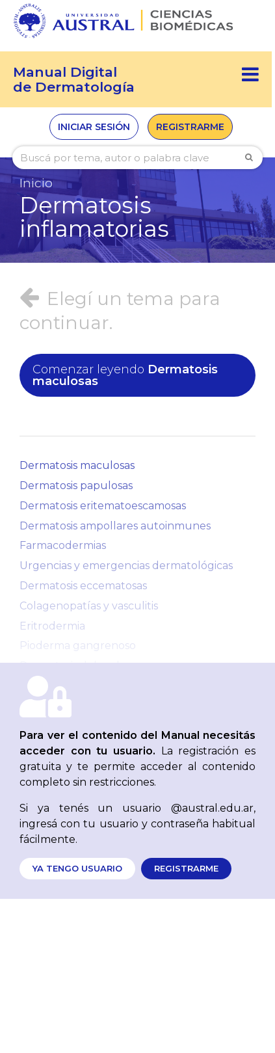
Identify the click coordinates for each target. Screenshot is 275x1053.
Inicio (36, 183)
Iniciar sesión (94, 127)
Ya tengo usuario (77, 868)
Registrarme (190, 127)
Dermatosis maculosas (125, 375)
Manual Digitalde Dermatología (74, 79)
